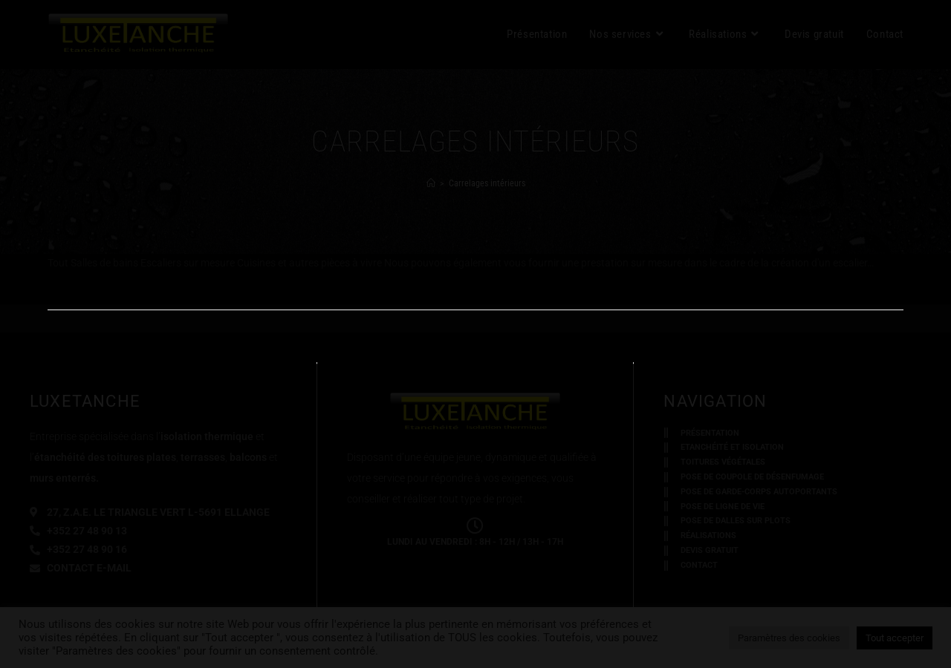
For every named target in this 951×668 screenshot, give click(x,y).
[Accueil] (430, 183)
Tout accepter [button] (895, 638)
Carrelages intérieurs (487, 183)
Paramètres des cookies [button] (789, 638)
